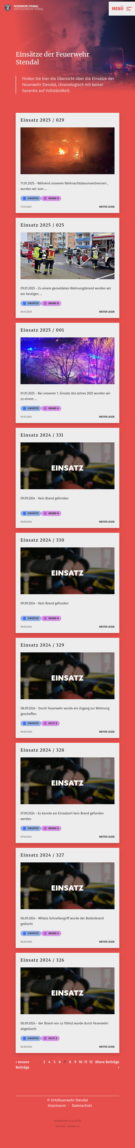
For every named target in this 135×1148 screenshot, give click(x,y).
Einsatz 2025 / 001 (42, 330)
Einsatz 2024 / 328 (42, 750)
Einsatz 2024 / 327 (42, 855)
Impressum (57, 1105)
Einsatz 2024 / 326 (42, 960)
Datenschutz (82, 1105)
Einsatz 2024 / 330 (42, 540)
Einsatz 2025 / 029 (42, 120)
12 (90, 1062)
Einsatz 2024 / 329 (42, 645)
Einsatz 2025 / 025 (42, 225)
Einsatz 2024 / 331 (42, 435)
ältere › (107, 1065)
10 (80, 1062)
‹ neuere (22, 1065)
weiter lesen (107, 206)
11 (85, 1062)
